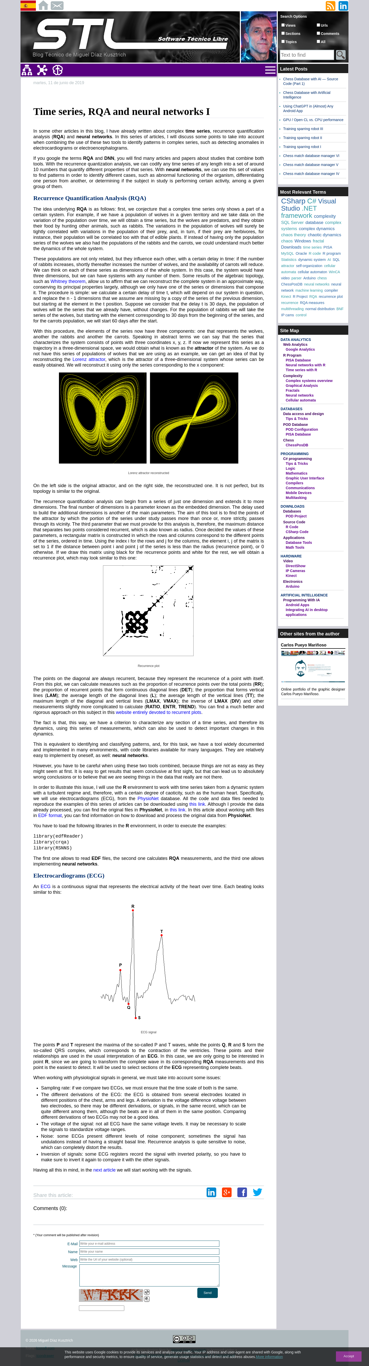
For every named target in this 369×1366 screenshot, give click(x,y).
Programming (295, 454)
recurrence (289, 303)
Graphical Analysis (302, 386)
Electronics (292, 581)
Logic (290, 468)
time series (312, 247)
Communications (300, 488)
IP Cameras (295, 571)
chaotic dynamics (324, 234)
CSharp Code (297, 532)
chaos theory (293, 234)
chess (322, 278)
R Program (292, 355)
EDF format (50, 815)
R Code (292, 527)
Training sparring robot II (302, 138)
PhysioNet (148, 798)
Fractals (293, 390)
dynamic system (312, 259)
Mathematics (297, 473)
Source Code (294, 522)
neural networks (317, 284)
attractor (287, 266)
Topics (291, 42)
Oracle (301, 253)
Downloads (291, 247)
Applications (294, 538)
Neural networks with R (305, 365)
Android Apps (297, 605)
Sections (292, 34)
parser (296, 278)
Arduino (309, 278)
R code (315, 253)
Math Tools (295, 547)
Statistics (288, 259)
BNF (340, 309)
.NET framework (299, 211)
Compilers (294, 483)
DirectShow (295, 566)
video (285, 278)
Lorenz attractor (89, 359)
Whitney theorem (67, 281)
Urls (324, 25)
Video (288, 561)
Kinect (286, 296)
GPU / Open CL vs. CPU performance (313, 120)
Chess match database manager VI (311, 156)
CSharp (293, 201)
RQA (313, 296)
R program (332, 253)
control (301, 315)
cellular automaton (312, 272)
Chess (288, 440)
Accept (349, 1356)
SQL (336, 260)
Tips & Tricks (297, 419)
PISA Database (298, 360)
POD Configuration (302, 429)
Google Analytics (300, 349)
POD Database (295, 424)
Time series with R (301, 370)
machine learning (309, 290)
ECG (46, 886)
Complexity (292, 376)
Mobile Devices (299, 493)
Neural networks (300, 395)
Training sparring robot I (302, 147)
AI (329, 260)
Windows (302, 241)
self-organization (309, 266)
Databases (291, 409)
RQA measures (312, 303)
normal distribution (320, 309)
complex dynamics (317, 228)
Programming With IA (301, 600)
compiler (331, 290)
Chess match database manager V (311, 165)
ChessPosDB (291, 284)
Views (290, 25)
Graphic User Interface (305, 478)
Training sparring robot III (303, 129)
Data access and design (303, 414)
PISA (327, 247)
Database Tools (299, 542)
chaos (287, 241)
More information (269, 1357)
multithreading (292, 309)
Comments (330, 34)
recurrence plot (331, 296)
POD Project (296, 516)
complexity (325, 216)
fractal (318, 241)
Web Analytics (295, 344)
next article (104, 1170)
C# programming (297, 459)
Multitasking (296, 498)
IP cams (287, 315)
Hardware (291, 556)
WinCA (334, 272)
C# (311, 201)
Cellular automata (301, 400)
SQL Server (292, 222)
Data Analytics (296, 340)
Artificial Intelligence (304, 595)
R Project (300, 296)
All (323, 42)
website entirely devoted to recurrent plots (158, 712)
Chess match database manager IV (311, 174)
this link (197, 804)
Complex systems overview (309, 381)
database (314, 222)
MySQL (287, 253)
